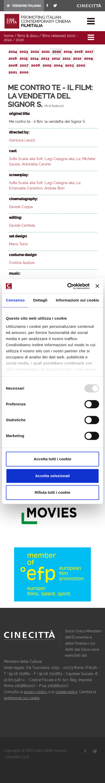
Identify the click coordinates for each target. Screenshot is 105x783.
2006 (35, 65)
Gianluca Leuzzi (22, 140)
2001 (12, 72)
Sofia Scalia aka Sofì (26, 159)
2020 (20, 40)
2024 (12, 52)
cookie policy (66, 692)
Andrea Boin (54, 188)
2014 (34, 58)
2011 (66, 58)
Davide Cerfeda (22, 225)
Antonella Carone (36, 164)
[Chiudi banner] (97, 286)
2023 (23, 52)
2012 (56, 58)
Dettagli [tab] (40, 300)
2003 (69, 65)
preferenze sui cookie (21, 698)
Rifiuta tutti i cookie (52, 492)
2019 (68, 52)
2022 (34, 52)
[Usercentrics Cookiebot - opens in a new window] (68, 286)
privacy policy (35, 692)
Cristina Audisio (22, 263)
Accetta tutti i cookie (52, 459)
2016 (12, 58)
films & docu (27, 36)
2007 (24, 65)
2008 (12, 65)
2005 (47, 65)
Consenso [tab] (15, 300)
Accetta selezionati (52, 476)
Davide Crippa (21, 207)
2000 (23, 72)
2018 (78, 52)
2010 (77, 58)
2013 (45, 58)
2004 (58, 65)
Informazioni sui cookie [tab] (77, 300)
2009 (88, 58)
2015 (23, 58)
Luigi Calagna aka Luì (62, 159)
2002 (80, 65)
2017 (89, 52)
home (8, 36)
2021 (45, 52)
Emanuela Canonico (26, 188)
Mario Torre (18, 244)
